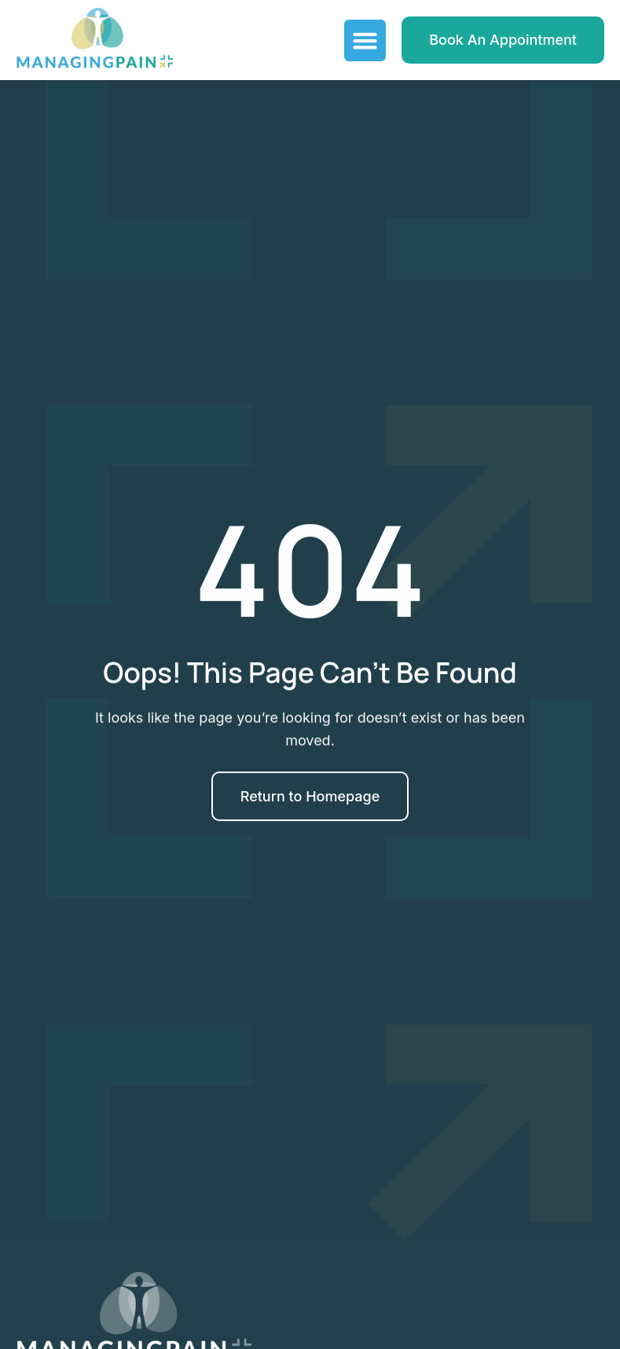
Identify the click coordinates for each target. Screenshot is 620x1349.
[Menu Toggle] (365, 40)
